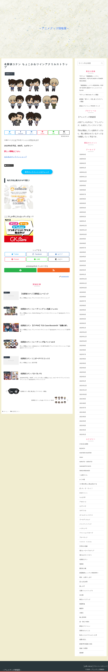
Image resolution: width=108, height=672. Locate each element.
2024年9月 (82, 239)
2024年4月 (82, 261)
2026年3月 (82, 159)
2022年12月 (83, 332)
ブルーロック (83, 537)
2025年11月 (83, 176)
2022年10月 (83, 341)
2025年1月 (82, 221)
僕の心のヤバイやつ (85, 555)
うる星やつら (83, 475)
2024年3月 (82, 265)
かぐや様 (82, 479)
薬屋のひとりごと (84, 630)
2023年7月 (82, 301)
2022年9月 (82, 345)
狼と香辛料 (82, 617)
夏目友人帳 (82, 568)
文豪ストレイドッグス (86, 590)
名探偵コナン (9, 165)
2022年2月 (82, 376)
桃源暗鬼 (82, 604)
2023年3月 (82, 319)
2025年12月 (83, 172)
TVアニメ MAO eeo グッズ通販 (88, 94)
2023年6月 (82, 305)
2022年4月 (82, 368)
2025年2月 (82, 216)
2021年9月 (82, 399)
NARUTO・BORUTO (85, 461)
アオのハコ (82, 501)
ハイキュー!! (83, 528)
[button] (102, 63)
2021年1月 (82, 434)
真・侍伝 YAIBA (84, 621)
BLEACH (82, 448)
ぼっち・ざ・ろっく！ (86, 488)
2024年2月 (82, 270)
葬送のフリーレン (84, 626)
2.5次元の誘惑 (83, 444)
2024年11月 (83, 230)
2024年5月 (82, 256)
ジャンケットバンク (85, 524)
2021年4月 (82, 421)
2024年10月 (83, 234)
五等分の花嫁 (83, 546)
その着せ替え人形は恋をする (88, 484)
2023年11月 (83, 283)
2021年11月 (83, 390)
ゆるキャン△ (83, 493)
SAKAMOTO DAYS (85, 466)
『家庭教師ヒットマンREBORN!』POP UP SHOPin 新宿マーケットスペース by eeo (91, 88)
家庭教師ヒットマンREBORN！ (89, 573)
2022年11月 (83, 336)
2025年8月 (82, 190)
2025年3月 (82, 212)
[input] (91, 63)
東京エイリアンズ (84, 599)
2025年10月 (83, 181)
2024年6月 (82, 252)
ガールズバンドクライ (86, 515)
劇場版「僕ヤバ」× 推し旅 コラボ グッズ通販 (91, 100)
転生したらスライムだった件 (88, 635)
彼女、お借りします (85, 577)
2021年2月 (82, 430)
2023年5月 (82, 310)
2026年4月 (82, 154)
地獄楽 (81, 564)
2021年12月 (83, 385)
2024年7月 (82, 248)
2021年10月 (83, 394)
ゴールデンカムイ (84, 519)
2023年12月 (83, 279)
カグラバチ (82, 506)
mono (81, 457)
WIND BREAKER (84, 470)
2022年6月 (82, 359)
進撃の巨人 (82, 639)
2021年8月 (82, 403)
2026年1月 (82, 167)
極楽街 (81, 608)
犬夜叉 (81, 613)
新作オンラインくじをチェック (37, 172)
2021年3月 (82, 425)
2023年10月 (83, 287)
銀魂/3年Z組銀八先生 (85, 644)
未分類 (81, 595)
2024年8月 (82, 243)
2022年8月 (82, 350)
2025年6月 (82, 199)
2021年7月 (82, 407)
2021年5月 (82, 416)
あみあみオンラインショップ (15, 157)
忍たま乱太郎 (83, 581)
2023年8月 (82, 296)
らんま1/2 (82, 497)
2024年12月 (83, 225)
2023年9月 (82, 292)
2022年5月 (82, 363)
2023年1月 (82, 327)
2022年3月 (82, 372)
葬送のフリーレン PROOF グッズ (89, 106)
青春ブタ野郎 (83, 648)
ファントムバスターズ (86, 533)
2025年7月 (82, 194)
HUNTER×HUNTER (85, 453)
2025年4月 (82, 208)
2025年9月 (82, 185)
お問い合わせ (87, 666)
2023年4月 (82, 314)
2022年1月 (82, 381)
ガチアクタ (82, 510)
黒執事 (81, 653)
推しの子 (82, 586)
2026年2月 (82, 163)
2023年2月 (82, 323)
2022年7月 (82, 354)
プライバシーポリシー (99, 666)
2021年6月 (82, 412)
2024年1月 (82, 274)
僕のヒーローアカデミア (86, 550)
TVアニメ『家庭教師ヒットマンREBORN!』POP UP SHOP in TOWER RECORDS (91, 78)
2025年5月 (82, 203)
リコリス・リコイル (85, 541)
